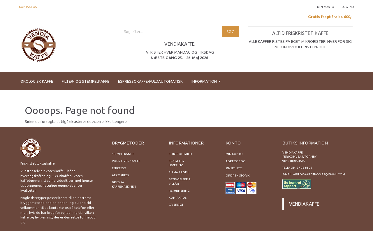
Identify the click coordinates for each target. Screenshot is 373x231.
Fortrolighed (180, 154)
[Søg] (230, 31)
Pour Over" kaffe (126, 161)
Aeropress (120, 175)
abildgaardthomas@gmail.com (319, 174)
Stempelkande (123, 154)
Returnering (179, 190)
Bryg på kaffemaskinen (124, 184)
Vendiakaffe (304, 204)
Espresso (119, 168)
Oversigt (176, 204)
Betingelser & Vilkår (180, 181)
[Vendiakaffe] (38, 44)
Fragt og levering (176, 163)
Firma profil (179, 172)
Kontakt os (28, 6)
